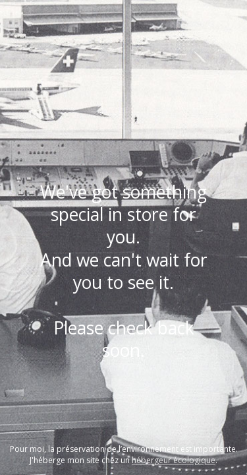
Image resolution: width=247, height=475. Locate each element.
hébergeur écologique (173, 460)
